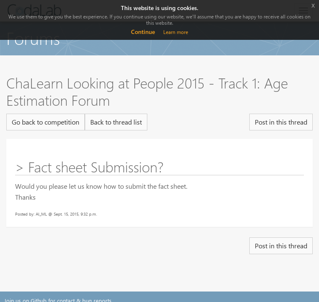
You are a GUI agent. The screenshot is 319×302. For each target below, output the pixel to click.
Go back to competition (45, 121)
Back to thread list (116, 121)
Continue (143, 32)
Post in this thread (281, 121)
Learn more (175, 32)
